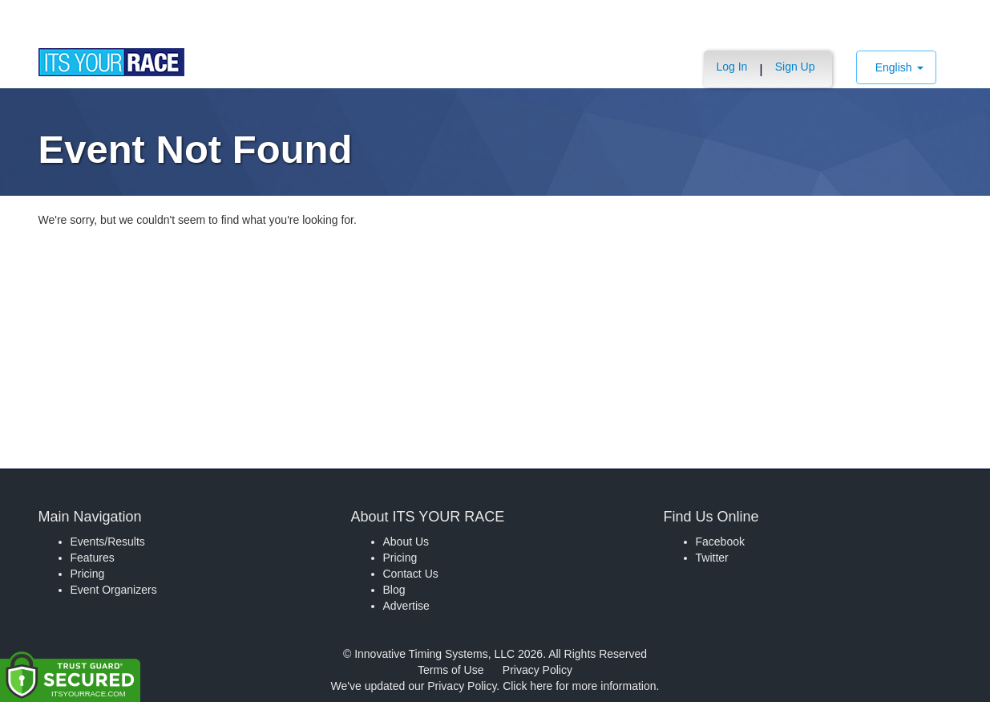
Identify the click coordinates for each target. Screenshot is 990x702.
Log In (731, 66)
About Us (406, 541)
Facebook (720, 541)
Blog (394, 589)
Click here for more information (579, 686)
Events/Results (108, 541)
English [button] (899, 67)
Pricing (88, 573)
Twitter (712, 557)
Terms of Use (450, 669)
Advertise (406, 605)
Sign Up (795, 66)
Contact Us (410, 573)
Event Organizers (114, 589)
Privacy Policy (537, 669)
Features (93, 557)
